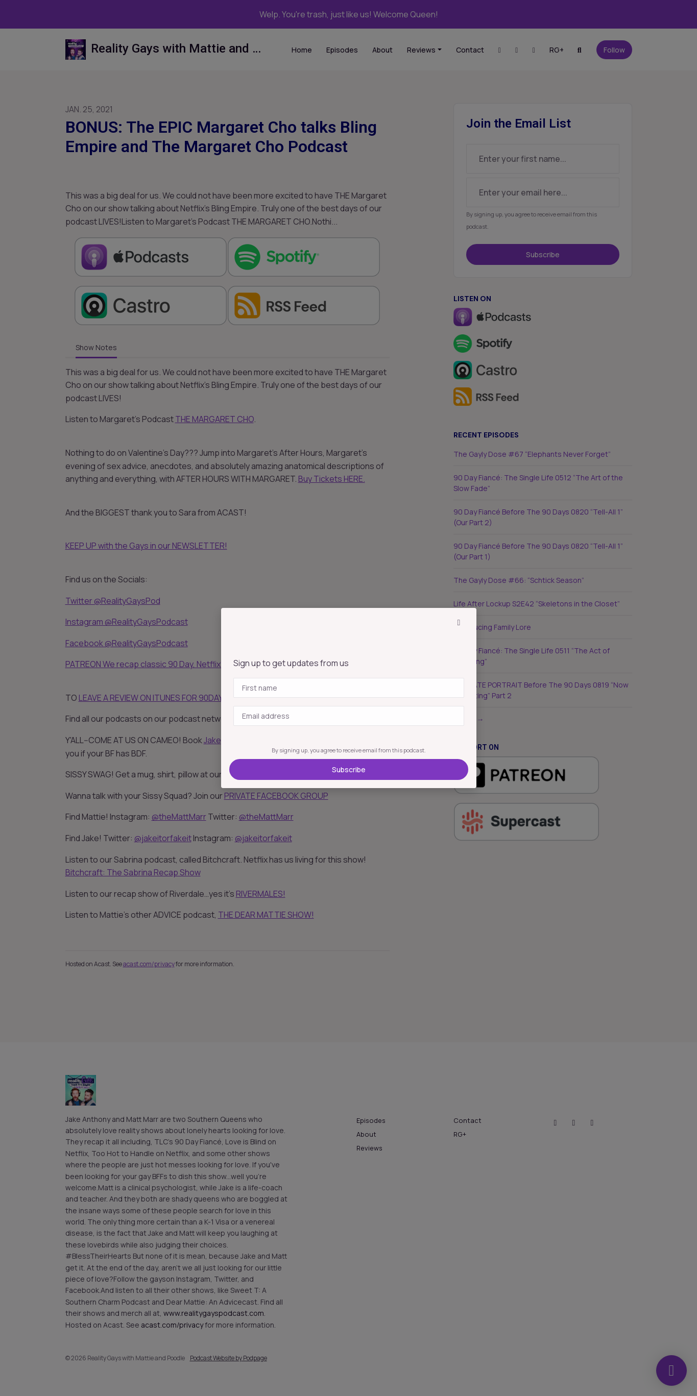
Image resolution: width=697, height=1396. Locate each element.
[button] (459, 622)
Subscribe (349, 769)
